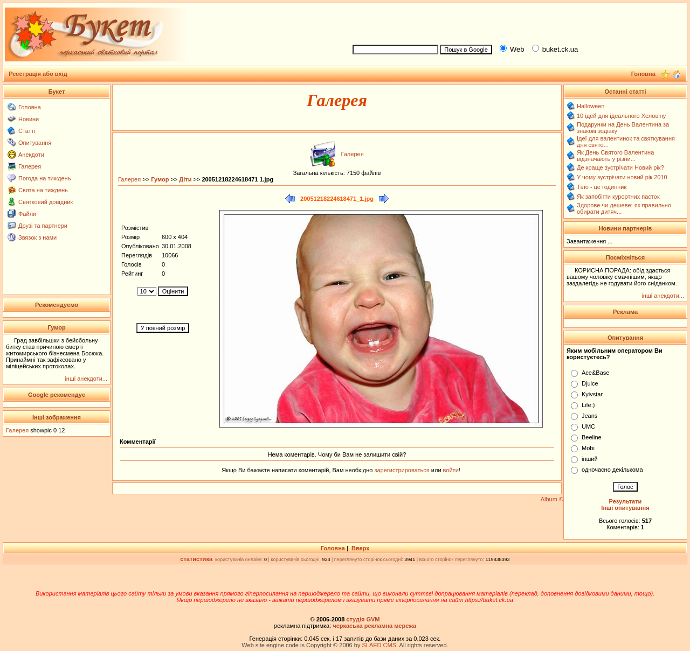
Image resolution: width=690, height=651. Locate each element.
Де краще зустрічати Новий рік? (620, 167)
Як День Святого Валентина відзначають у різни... (615, 155)
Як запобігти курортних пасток (618, 196)
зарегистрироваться (402, 470)
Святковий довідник (45, 202)
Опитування (34, 142)
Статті (26, 131)
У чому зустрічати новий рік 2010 (622, 177)
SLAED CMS (379, 645)
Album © (552, 499)
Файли (27, 214)
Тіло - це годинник (601, 187)
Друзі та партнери (42, 225)
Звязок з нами (37, 237)
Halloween (590, 106)
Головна (29, 107)
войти (450, 470)
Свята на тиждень (43, 190)
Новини (28, 119)
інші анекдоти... (86, 378)
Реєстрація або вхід (38, 74)
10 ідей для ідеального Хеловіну (621, 116)
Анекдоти (31, 154)
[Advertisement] (515, 22)
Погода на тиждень (44, 178)
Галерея (29, 166)
